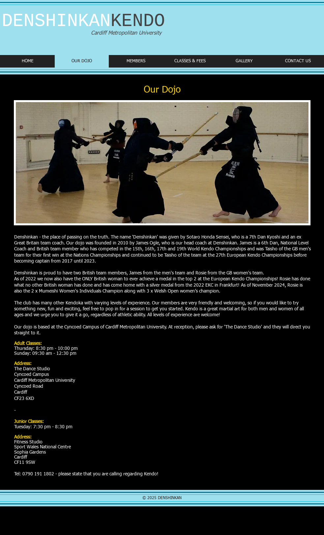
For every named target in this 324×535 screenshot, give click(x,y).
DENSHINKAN (83, 21)
